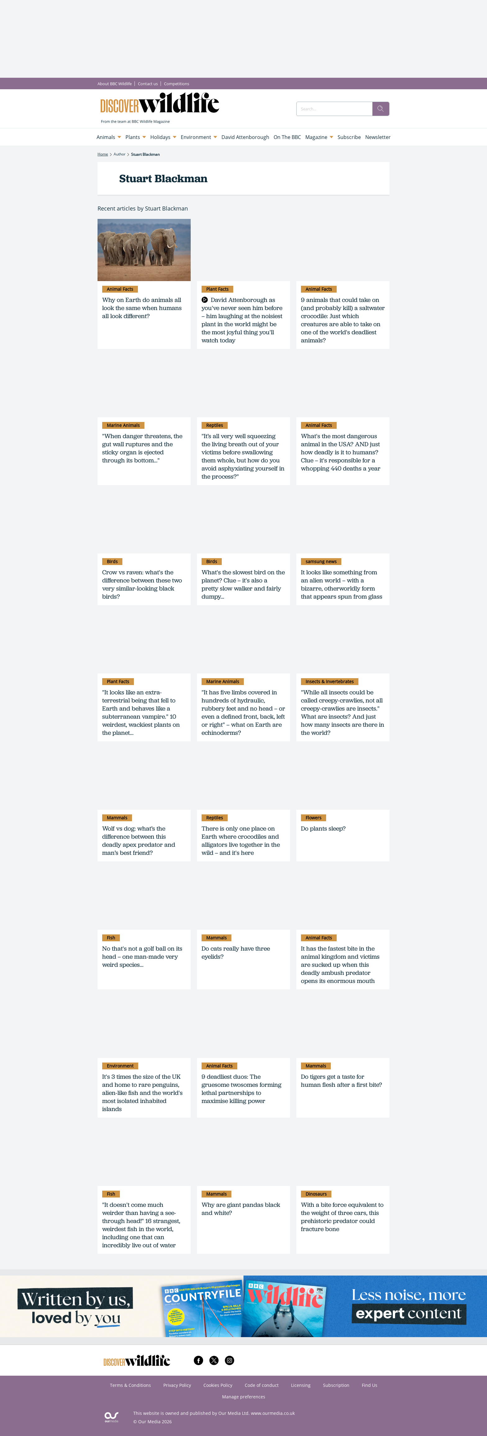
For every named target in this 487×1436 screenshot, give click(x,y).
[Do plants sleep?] (342, 779)
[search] (380, 109)
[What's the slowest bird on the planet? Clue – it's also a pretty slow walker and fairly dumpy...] (243, 522)
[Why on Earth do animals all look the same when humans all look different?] (144, 250)
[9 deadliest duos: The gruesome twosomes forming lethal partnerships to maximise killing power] (243, 1027)
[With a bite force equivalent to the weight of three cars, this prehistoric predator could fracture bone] (342, 1155)
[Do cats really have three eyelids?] (243, 899)
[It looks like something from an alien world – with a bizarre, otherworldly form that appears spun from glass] (342, 522)
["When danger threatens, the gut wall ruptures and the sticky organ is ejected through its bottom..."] (144, 386)
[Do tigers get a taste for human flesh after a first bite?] (342, 1027)
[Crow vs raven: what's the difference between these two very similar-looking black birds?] (144, 522)
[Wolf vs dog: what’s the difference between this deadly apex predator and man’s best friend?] (144, 779)
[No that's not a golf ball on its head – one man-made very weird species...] (144, 899)
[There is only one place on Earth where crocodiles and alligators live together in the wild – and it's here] (243, 779)
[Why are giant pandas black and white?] (243, 1155)
